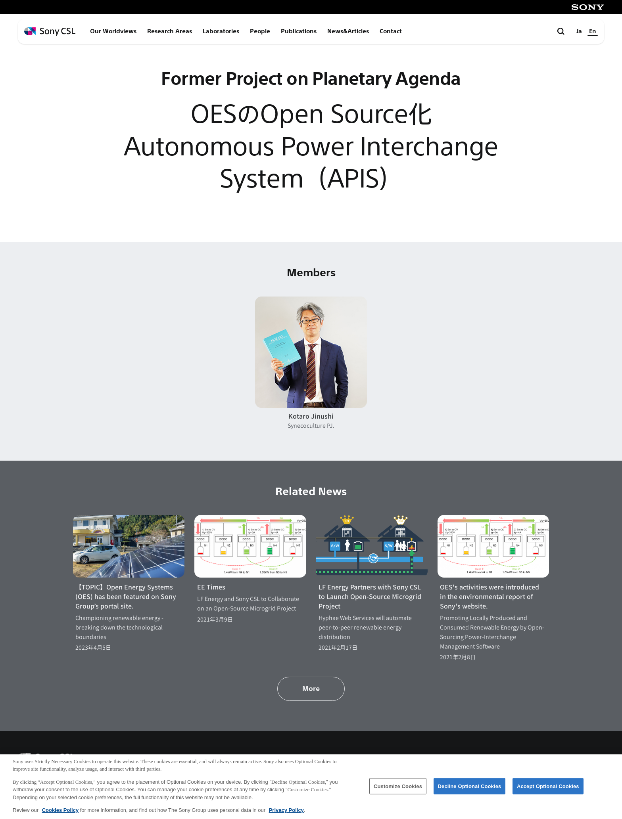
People (260, 31)
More (311, 688)
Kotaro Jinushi (311, 416)
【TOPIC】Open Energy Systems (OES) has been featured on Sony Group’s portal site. (125, 596)
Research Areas (169, 31)
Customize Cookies (398, 790)
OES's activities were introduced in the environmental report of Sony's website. (489, 596)
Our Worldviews (113, 31)
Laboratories (221, 31)
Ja (579, 31)
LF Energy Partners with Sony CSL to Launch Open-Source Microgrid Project (370, 596)
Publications (299, 31)
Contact (391, 31)
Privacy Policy (286, 814)
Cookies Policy (60, 814)
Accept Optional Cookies (548, 790)
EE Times (211, 586)
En (592, 31)
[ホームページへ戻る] (49, 31)
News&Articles (348, 31)
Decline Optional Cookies (469, 790)
